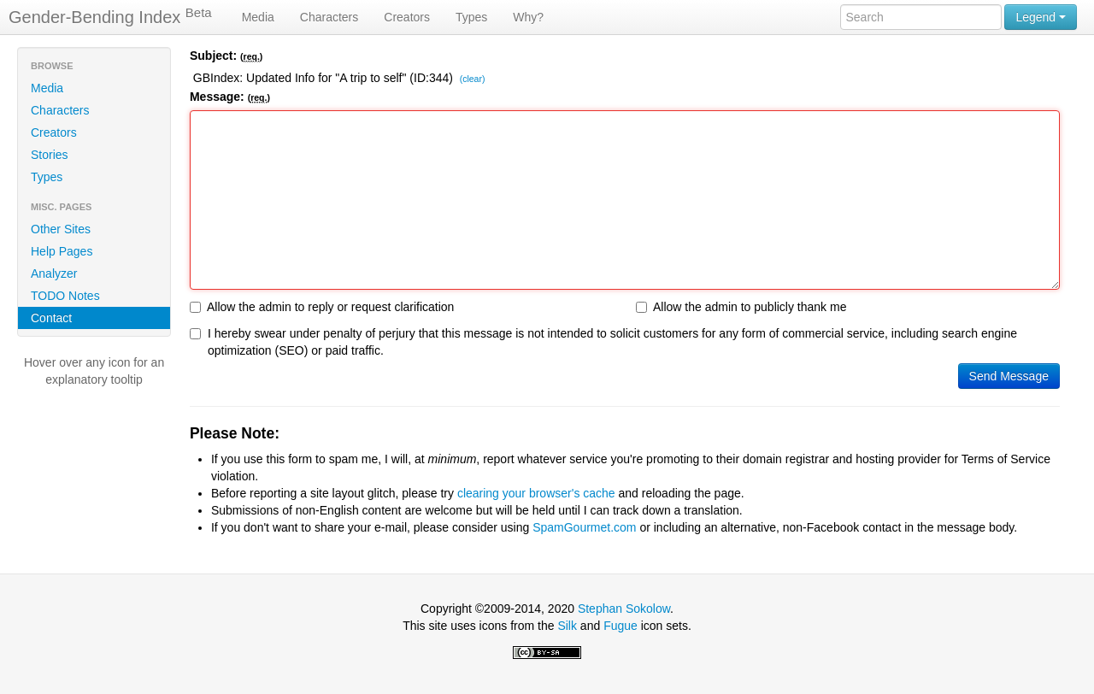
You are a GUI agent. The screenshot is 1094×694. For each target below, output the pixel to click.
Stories (49, 155)
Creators (407, 17)
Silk (567, 625)
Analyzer (54, 273)
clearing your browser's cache (536, 493)
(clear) (472, 79)
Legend (1040, 17)
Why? (528, 17)
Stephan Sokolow (624, 608)
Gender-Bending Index (110, 16)
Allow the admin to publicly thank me (741, 307)
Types (471, 17)
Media (258, 17)
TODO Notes (65, 296)
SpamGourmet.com (584, 527)
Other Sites (61, 229)
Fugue (620, 625)
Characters (329, 17)
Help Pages (61, 251)
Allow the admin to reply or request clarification (322, 307)
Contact (51, 318)
